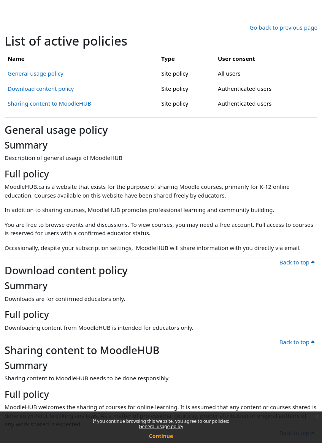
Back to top (296, 262)
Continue (161, 436)
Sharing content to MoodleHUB (49, 103)
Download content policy (41, 88)
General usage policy (161, 426)
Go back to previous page (283, 27)
